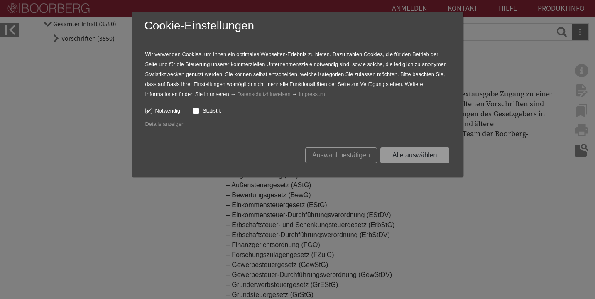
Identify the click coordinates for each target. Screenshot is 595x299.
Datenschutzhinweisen (263, 94)
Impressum (312, 94)
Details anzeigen (165, 124)
